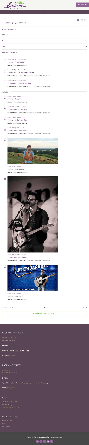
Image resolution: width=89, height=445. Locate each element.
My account (6, 427)
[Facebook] (37, 441)
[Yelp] (48, 441)
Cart (3, 424)
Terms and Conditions (9, 402)
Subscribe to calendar (43, 314)
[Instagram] (44, 441)
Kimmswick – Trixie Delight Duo (19, 83)
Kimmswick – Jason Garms (17, 130)
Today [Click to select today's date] (44, 307)
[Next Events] (85, 307)
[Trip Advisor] (51, 441)
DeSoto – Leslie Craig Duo (17, 120)
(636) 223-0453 (12, 388)
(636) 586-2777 (12, 355)
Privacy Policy (7, 405)
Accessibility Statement (10, 408)
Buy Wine (82, 5)
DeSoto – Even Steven (15, 169)
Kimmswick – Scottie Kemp (17, 257)
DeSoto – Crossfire (14, 99)
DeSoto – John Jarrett (15, 296)
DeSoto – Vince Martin (15, 62)
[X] (40, 441)
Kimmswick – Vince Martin (17, 109)
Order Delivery (7, 421)
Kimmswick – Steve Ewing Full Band (20, 73)
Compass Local (57, 437)
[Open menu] (44, 12)
